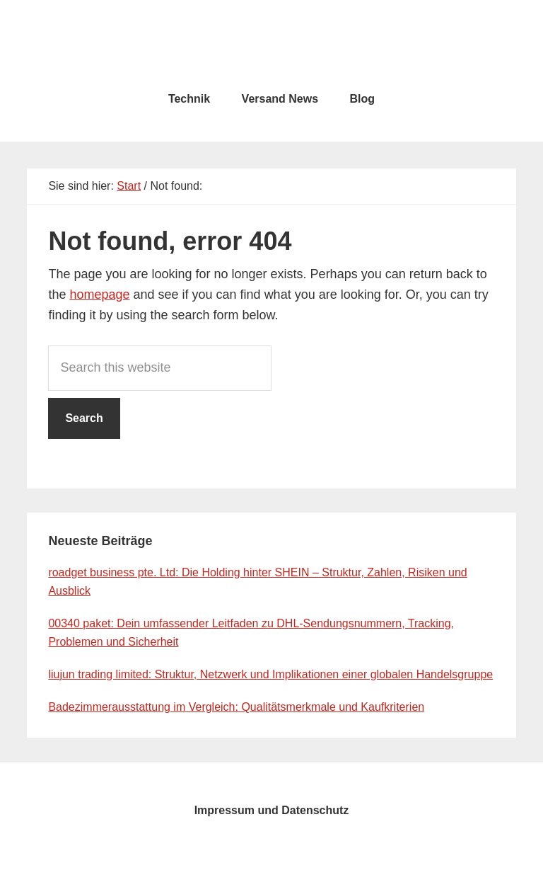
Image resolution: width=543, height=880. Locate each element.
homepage (99, 294)
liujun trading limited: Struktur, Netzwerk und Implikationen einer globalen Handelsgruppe (270, 674)
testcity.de (271, 42)
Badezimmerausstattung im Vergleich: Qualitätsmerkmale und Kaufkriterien (236, 707)
